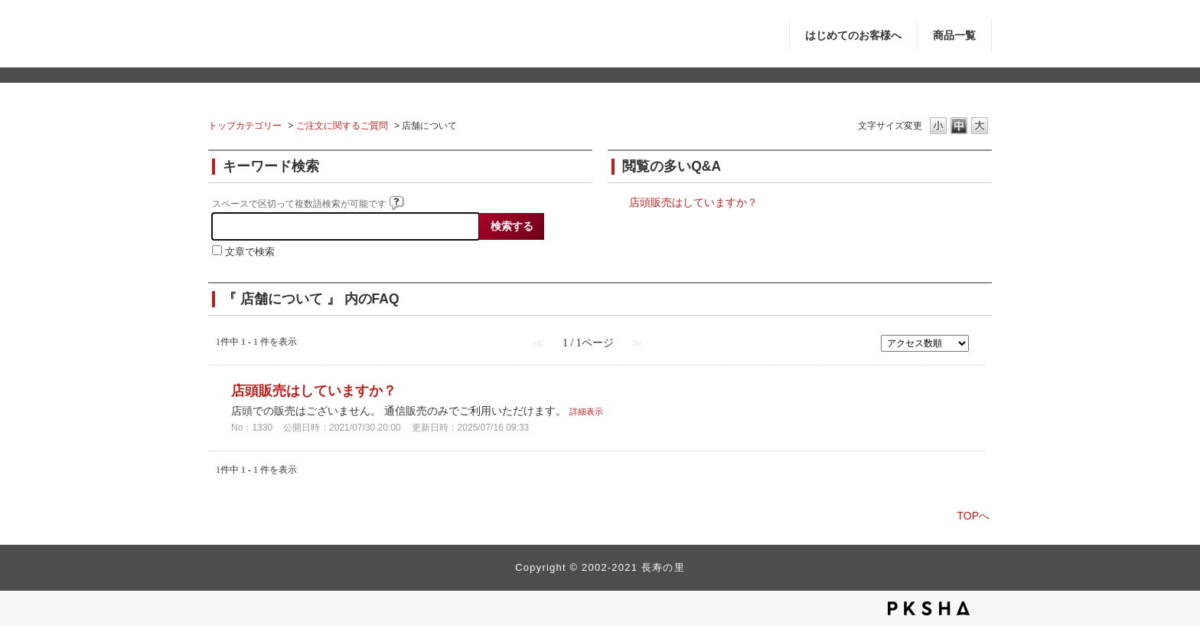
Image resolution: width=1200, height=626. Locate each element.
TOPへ (973, 516)
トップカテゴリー (245, 125)
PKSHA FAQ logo (929, 608)
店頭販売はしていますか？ (693, 202)
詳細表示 (586, 411)
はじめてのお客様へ (853, 35)
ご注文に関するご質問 (342, 125)
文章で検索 (250, 252)
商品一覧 (954, 35)
